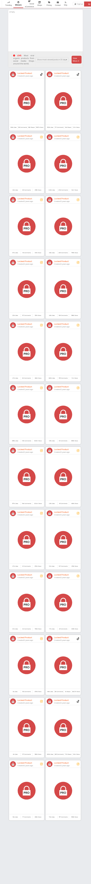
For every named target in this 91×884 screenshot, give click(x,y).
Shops (39, 5)
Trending (8, 5)
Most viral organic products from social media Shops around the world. (23, 59)
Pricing (49, 5)
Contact (58, 5)
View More (76, 59)
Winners (18, 5)
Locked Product (24, 73)
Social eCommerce (29, 5)
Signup (79, 4)
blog (65, 5)
